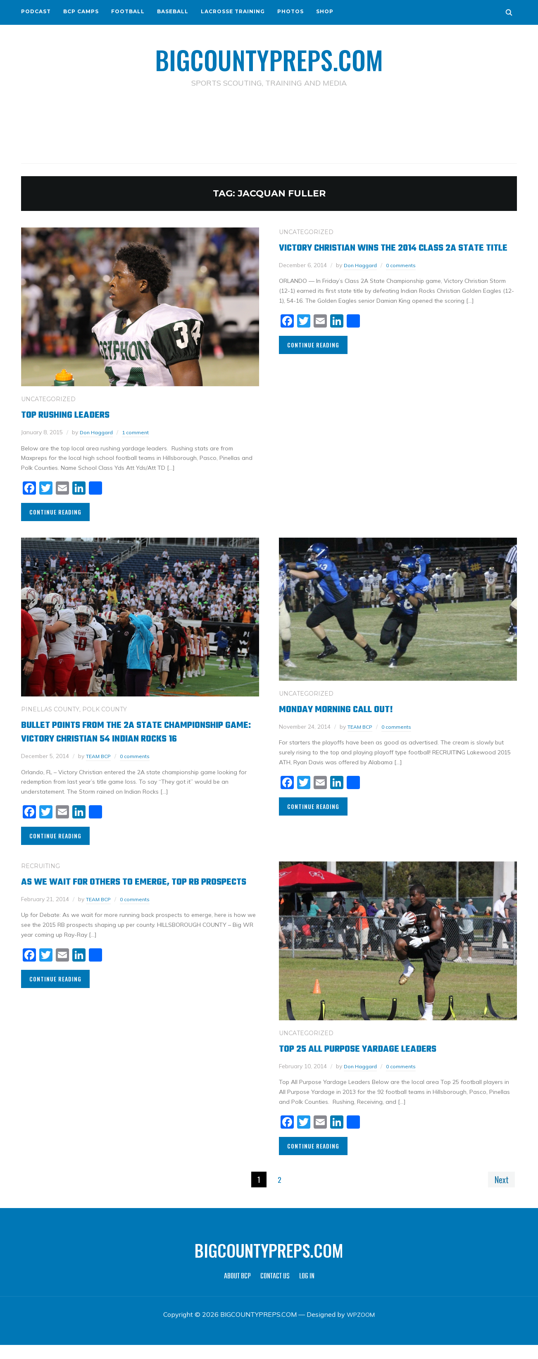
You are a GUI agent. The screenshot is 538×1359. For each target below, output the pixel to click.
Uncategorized (48, 398)
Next (500, 1193)
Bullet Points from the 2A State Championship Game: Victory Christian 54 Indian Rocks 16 (128, 738)
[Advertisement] (269, 124)
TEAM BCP (100, 769)
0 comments (406, 278)
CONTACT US (275, 1291)
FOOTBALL (128, 11)
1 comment (141, 431)
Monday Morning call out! (347, 709)
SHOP (324, 11)
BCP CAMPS (81, 11)
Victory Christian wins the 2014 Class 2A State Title (386, 254)
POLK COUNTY (104, 709)
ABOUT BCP (237, 1291)
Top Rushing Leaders (73, 414)
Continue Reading (55, 511)
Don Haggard (98, 431)
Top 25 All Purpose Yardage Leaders (372, 1062)
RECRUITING (40, 879)
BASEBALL (172, 11)
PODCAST (36, 11)
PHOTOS (290, 11)
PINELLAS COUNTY (50, 709)
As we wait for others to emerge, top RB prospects (126, 901)
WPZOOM (361, 1328)
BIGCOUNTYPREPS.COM (269, 57)
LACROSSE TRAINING (233, 11)
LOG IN (306, 1291)
